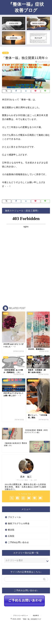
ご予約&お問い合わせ (18, 542)
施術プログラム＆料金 (19, 523)
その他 (5, 53)
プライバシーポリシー (20, 615)
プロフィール (14, 517)
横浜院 (11, 530)
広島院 (11, 536)
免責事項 (36, 615)
